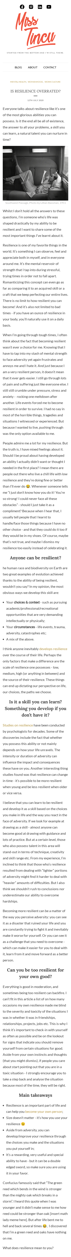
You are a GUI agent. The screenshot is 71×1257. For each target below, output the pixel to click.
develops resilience (53, 649)
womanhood (35, 81)
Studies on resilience (18, 725)
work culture (53, 81)
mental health (18, 81)
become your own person (43, 1111)
